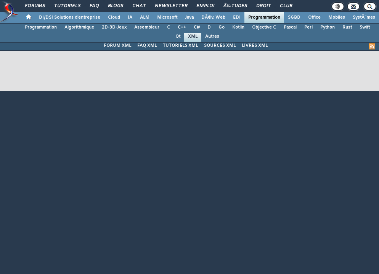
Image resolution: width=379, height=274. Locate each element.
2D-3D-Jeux (114, 27)
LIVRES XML (255, 45)
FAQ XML (147, 45)
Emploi (205, 6)
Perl (308, 27)
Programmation (264, 17)
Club (286, 6)
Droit (263, 6)
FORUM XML (117, 45)
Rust (347, 27)
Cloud (114, 17)
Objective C (264, 27)
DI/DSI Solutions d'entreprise (69, 17)
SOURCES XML (220, 45)
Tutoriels (67, 6)
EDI (237, 17)
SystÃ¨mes (364, 17)
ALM (144, 17)
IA (130, 17)
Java (189, 17)
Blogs (115, 6)
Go (221, 27)
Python (327, 27)
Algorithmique (79, 27)
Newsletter (171, 6)
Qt (177, 36)
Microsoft (167, 17)
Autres (212, 36)
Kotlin (238, 27)
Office (314, 17)
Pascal (290, 27)
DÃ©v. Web (213, 17)
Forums (35, 6)
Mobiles (336, 17)
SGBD (294, 17)
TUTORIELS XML (180, 45)
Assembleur (146, 27)
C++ (182, 27)
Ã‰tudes (235, 6)
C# (197, 27)
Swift (365, 27)
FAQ (94, 6)
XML (193, 36)
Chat (139, 6)
